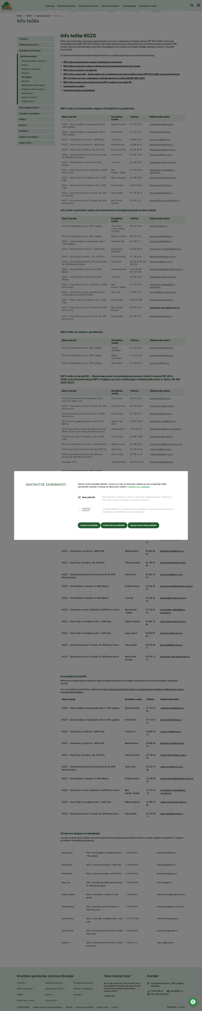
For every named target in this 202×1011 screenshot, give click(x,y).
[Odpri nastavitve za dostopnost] (193, 1002)
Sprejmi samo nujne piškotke (145, 525)
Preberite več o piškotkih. (138, 487)
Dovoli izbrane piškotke (115, 525)
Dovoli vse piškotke (89, 525)
